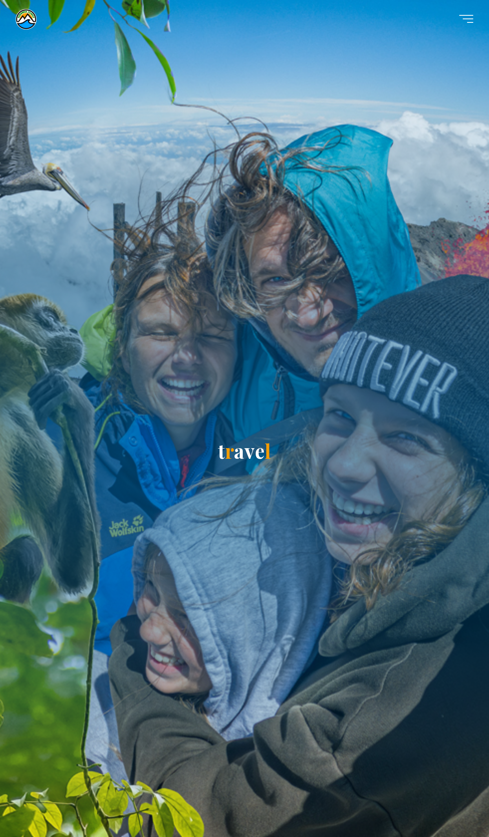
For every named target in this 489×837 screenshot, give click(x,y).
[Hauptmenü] (466, 19)
